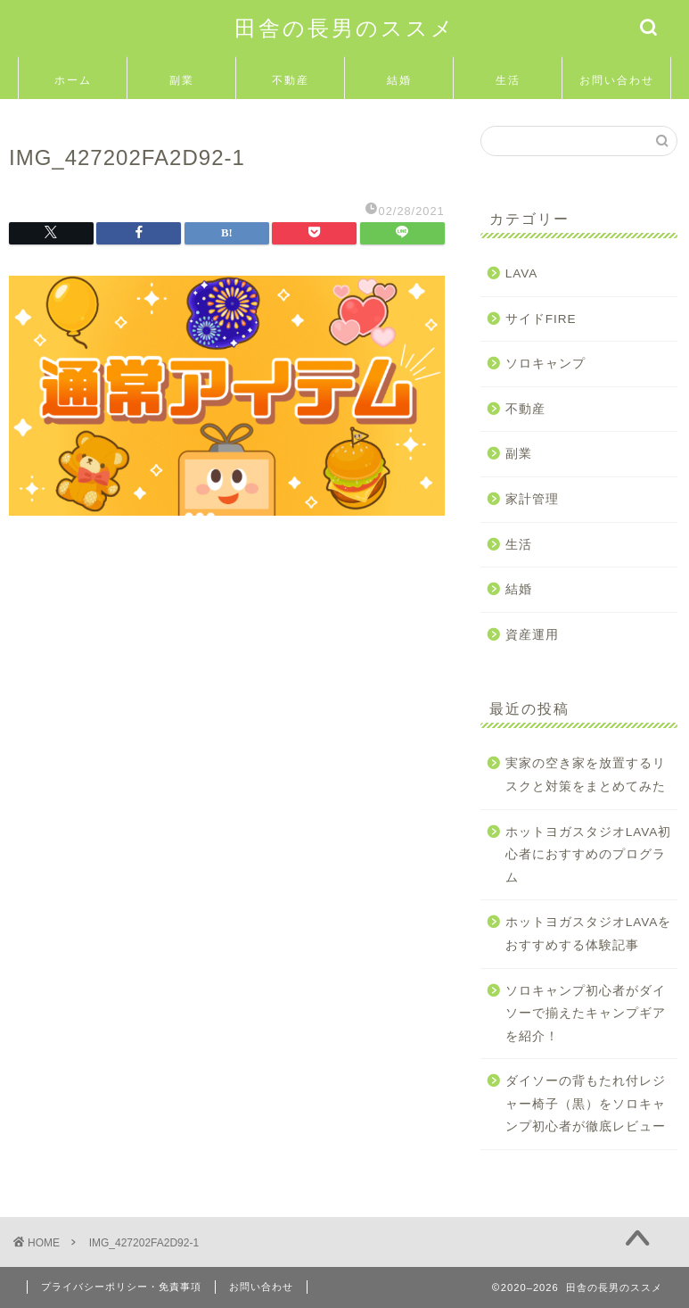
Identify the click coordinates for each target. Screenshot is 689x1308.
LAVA (521, 273)
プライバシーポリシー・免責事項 (121, 1286)
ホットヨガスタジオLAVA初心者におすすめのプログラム (588, 854)
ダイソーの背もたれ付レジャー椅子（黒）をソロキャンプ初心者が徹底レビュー (585, 1103)
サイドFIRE (541, 319)
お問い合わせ (616, 80)
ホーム (73, 80)
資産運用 (532, 635)
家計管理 (532, 499)
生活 (508, 80)
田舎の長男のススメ (344, 27)
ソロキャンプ (545, 363)
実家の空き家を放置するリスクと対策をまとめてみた (585, 775)
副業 (181, 80)
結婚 (399, 80)
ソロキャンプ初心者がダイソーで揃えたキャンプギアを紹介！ (585, 1013)
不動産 (290, 80)
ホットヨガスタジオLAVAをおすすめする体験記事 (588, 933)
